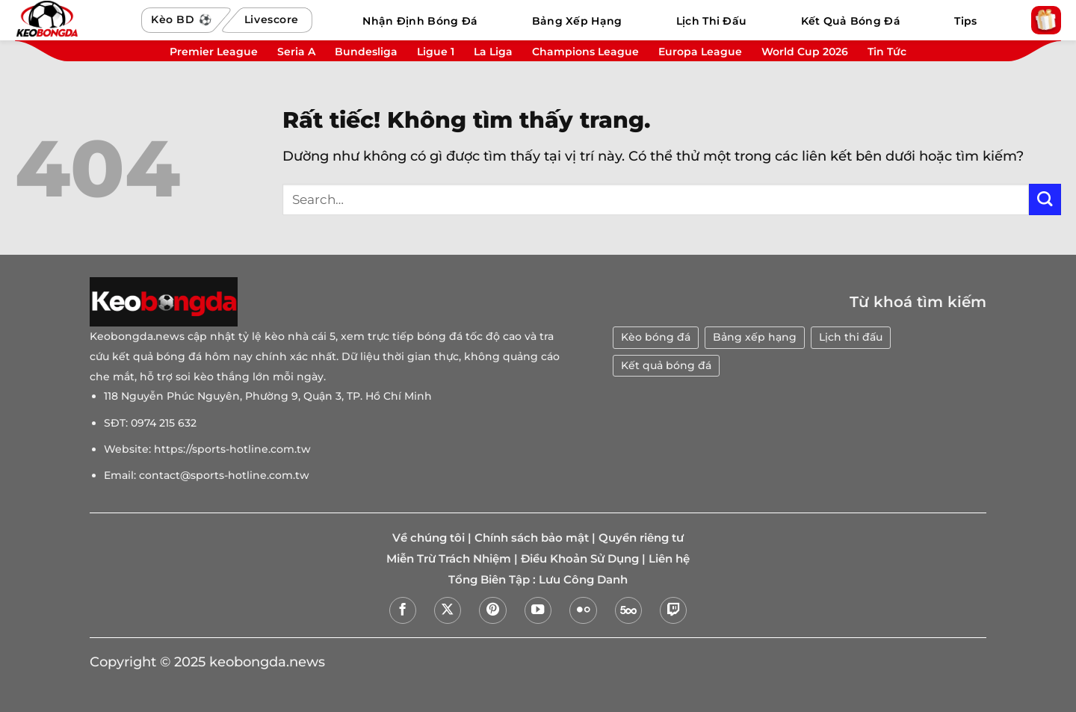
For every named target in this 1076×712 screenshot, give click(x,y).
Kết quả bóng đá (666, 365)
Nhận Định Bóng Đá (419, 21)
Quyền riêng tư (641, 538)
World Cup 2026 (804, 52)
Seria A (296, 52)
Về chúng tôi (428, 538)
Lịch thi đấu (850, 337)
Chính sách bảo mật (531, 538)
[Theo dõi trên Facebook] (402, 610)
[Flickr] (582, 610)
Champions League (585, 52)
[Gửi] (1045, 200)
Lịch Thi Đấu (711, 21)
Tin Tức (887, 52)
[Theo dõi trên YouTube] (538, 610)
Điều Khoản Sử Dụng (580, 559)
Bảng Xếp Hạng (577, 21)
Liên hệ (669, 559)
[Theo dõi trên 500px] (628, 610)
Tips (965, 21)
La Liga (493, 52)
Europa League (700, 52)
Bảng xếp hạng (755, 337)
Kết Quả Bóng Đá (850, 21)
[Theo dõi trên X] (447, 610)
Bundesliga (366, 52)
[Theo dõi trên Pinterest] (492, 610)
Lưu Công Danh (583, 579)
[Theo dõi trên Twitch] (673, 610)
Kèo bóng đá (655, 337)
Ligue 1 (435, 52)
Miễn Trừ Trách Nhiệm (448, 559)
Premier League (214, 52)
